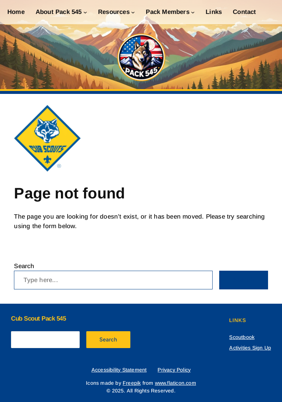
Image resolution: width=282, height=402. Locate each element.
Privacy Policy (174, 370)
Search (24, 266)
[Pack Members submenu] (193, 12)
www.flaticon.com (175, 383)
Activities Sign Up (250, 348)
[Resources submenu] (133, 12)
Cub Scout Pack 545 (38, 318)
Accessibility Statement (119, 370)
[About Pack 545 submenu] (85, 12)
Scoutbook (241, 337)
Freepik (132, 383)
